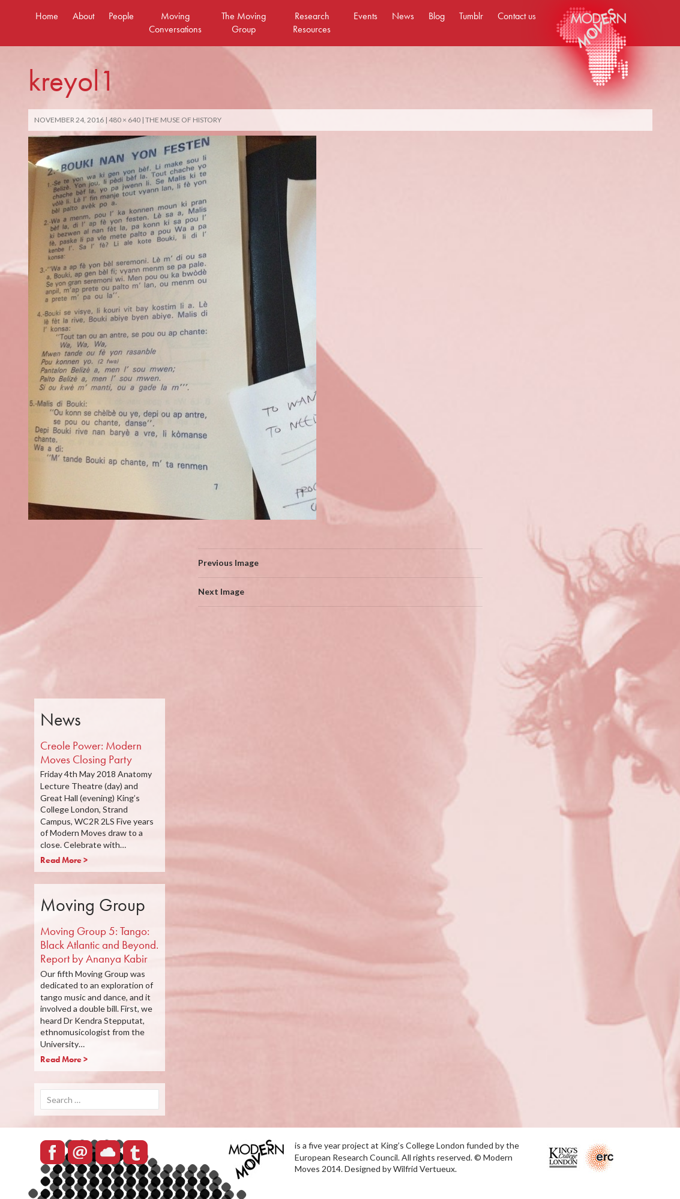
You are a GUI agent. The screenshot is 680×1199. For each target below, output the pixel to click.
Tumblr (471, 16)
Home (46, 16)
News (403, 16)
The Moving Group (243, 22)
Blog (437, 16)
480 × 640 (124, 119)
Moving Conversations (175, 22)
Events (366, 16)
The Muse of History (183, 119)
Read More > (64, 860)
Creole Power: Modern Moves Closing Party (91, 752)
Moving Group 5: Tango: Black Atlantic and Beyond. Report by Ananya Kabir (99, 945)
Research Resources (312, 22)
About (83, 16)
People (121, 16)
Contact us (517, 16)
